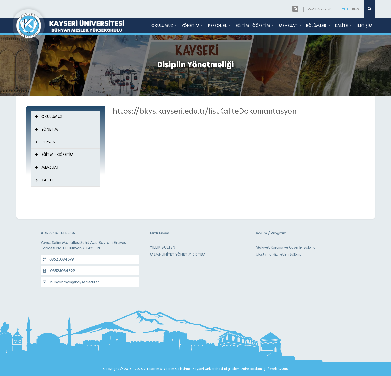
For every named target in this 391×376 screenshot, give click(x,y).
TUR (345, 9)
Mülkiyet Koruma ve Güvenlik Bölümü (285, 247)
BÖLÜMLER (316, 25)
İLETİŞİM (364, 25)
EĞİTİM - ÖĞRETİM (253, 25)
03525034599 (58, 259)
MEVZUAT (288, 25)
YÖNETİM (191, 25)
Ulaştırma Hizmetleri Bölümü (278, 254)
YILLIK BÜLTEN (162, 247)
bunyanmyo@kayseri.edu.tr (71, 282)
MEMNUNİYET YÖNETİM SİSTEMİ (178, 254)
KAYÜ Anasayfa (320, 9)
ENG (355, 9)
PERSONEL (218, 25)
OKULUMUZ (162, 25)
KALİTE (342, 25)
